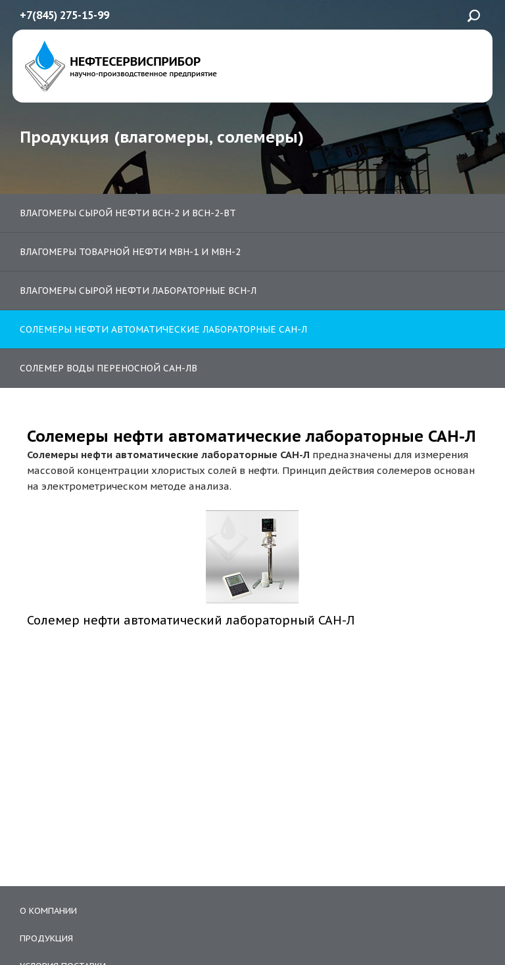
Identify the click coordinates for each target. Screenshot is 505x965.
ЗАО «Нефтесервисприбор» (118, 66)
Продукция (46, 938)
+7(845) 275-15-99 (64, 15)
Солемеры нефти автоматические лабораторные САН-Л (163, 329)
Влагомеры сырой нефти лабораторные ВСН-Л (138, 290)
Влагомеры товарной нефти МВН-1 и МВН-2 (130, 252)
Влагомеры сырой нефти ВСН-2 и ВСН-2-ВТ (128, 213)
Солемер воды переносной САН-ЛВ (108, 368)
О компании (48, 910)
